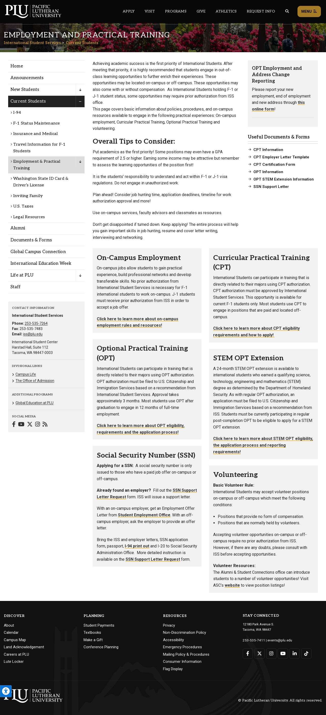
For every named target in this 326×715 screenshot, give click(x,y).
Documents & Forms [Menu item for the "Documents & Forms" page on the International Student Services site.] (31, 240)
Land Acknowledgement (24, 647)
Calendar (11, 632)
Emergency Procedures (182, 647)
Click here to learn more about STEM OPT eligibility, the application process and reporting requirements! (263, 445)
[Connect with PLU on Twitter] (259, 653)
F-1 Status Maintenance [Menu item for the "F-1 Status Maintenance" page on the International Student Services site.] (36, 123)
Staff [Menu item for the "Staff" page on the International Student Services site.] (15, 287)
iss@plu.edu (33, 334)
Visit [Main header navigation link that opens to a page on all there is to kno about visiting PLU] (150, 11)
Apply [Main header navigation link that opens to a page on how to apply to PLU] (128, 11)
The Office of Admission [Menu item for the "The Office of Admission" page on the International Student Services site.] (35, 381)
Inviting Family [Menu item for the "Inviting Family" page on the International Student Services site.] (28, 196)
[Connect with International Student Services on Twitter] (30, 424)
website (232, 585)
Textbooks (92, 632)
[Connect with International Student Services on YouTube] (21, 424)
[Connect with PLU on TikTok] (306, 653)
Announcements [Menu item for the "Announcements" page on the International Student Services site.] (27, 77)
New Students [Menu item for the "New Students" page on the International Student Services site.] (24, 89)
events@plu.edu (277, 640)
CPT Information (268, 149)
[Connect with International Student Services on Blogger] (45, 424)
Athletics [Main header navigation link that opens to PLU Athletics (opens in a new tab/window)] (226, 11)
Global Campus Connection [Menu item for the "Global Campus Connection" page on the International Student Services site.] (38, 251)
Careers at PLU (16, 654)
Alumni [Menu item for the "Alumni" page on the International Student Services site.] (17, 228)
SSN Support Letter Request (153, 559)
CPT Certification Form (274, 164)
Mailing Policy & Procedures (186, 654)
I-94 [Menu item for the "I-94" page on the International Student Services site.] (17, 112)
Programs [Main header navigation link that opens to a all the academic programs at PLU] (175, 11)
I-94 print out (137, 546)
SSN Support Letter (271, 186)
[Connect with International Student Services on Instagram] (37, 424)
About (9, 625)
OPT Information (268, 172)
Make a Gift (93, 640)
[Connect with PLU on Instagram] (271, 653)
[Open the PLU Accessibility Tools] (6, 691)
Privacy (169, 625)
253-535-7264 (36, 323)
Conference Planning (101, 647)
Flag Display (173, 669)
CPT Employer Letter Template (281, 157)
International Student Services (32, 42)
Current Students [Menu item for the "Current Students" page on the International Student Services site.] (28, 101)
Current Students (82, 42)
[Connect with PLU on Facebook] (248, 653)
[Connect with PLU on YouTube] (282, 653)
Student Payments (99, 625)
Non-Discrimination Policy (184, 632)
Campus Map (15, 640)
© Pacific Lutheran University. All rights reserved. (280, 700)
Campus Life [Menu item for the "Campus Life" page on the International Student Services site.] (26, 374)
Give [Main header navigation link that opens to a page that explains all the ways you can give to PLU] (201, 11)
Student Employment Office (144, 515)
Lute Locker (14, 661)
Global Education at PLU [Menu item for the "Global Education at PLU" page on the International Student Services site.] (34, 403)
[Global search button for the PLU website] (287, 11)
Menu (309, 11)
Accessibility (173, 640)
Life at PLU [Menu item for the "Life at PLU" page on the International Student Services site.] (21, 275)
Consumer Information (182, 661)
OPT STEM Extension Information (283, 179)
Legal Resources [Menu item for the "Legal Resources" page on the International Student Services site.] (29, 217)
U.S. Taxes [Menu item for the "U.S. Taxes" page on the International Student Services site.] (23, 206)
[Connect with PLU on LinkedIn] (294, 653)
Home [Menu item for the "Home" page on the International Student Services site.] (16, 66)
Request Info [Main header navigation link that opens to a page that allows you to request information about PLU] (261, 11)
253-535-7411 (253, 640)
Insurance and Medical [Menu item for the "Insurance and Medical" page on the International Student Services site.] (35, 133)
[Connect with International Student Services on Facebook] (14, 424)
